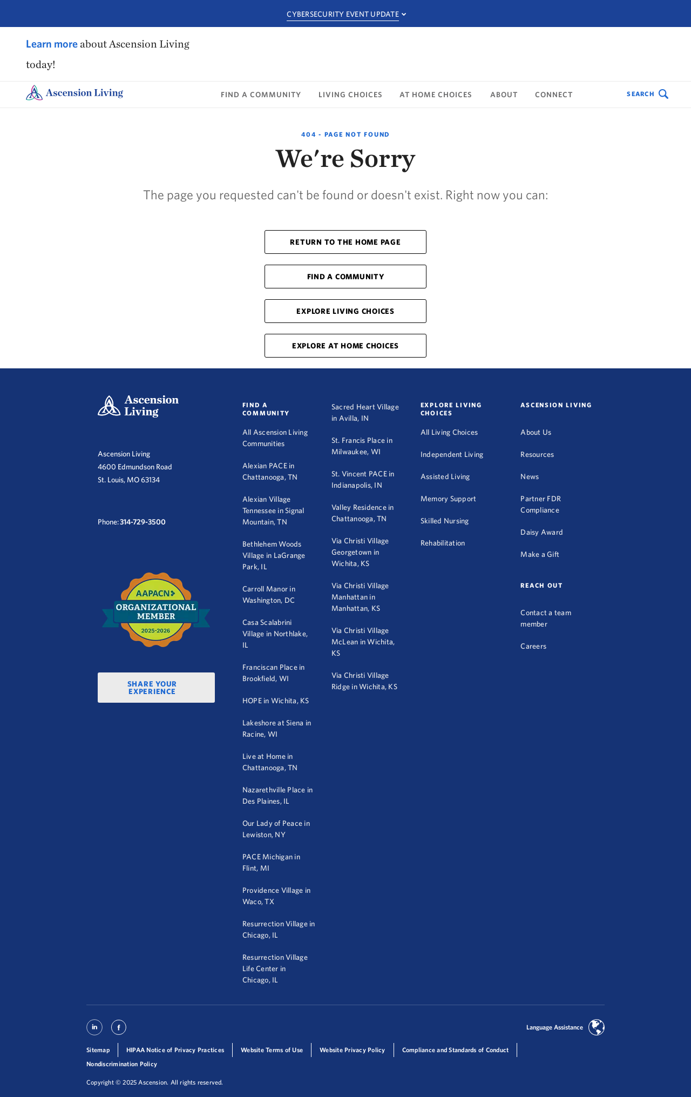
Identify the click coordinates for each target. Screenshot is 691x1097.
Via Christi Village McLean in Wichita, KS (363, 641)
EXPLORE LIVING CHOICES (345, 311)
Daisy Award (541, 532)
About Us (535, 432)
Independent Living (452, 454)
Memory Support (449, 498)
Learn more (52, 43)
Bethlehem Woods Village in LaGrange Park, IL (274, 555)
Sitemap (98, 1050)
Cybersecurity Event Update (343, 14)
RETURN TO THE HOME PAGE (345, 242)
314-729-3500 (143, 522)
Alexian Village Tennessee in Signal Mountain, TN (273, 510)
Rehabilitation (443, 543)
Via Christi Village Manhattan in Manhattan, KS (360, 597)
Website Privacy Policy (352, 1050)
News (529, 476)
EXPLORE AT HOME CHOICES (345, 346)
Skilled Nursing (445, 521)
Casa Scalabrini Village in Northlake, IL (275, 633)
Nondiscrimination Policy (121, 1064)
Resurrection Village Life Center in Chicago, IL (275, 968)
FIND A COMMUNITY (345, 276)
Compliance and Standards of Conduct (455, 1050)
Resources (537, 454)
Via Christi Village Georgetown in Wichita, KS (360, 552)
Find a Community (261, 94)
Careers (533, 646)
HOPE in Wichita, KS (275, 700)
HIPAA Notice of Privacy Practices (175, 1050)
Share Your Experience (152, 687)
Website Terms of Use (272, 1050)
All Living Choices (449, 432)
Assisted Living (445, 476)
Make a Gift (539, 554)
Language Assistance (554, 1027)
